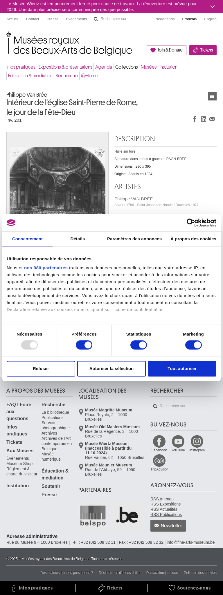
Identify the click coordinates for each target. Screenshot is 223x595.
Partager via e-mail (212, 119)
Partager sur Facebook (194, 119)
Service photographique (56, 425)
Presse (52, 19)
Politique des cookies (200, 573)
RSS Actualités (163, 509)
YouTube (178, 450)
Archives (49, 433)
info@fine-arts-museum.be (191, 542)
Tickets (206, 50)
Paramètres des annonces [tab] (134, 238)
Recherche (67, 75)
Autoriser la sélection (111, 368)
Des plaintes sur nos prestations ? (66, 573)
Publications (53, 417)
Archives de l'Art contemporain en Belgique (57, 443)
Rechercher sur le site (95, 19)
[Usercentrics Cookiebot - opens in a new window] (191, 222)
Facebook (159, 450)
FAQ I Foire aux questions (18, 411)
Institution (168, 67)
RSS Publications (166, 514)
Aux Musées (19, 450)
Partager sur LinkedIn (203, 119)
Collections (126, 67)
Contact (32, 19)
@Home (89, 75)
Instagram (197, 450)
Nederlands (165, 19)
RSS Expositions (165, 504)
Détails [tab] (77, 238)
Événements (76, 19)
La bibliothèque (55, 412)
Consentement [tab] (27, 238)
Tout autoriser (182, 368)
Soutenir (51, 486)
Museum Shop (19, 463)
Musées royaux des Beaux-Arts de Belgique (6, 37)
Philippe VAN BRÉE (156, 201)
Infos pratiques (20, 67)
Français (189, 19)
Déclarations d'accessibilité (120, 573)
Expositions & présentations (65, 67)
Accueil (12, 19)
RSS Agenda (162, 499)
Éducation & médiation (30, 75)
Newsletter (171, 525)
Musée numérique (51, 457)
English (210, 19)
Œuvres (212, 96)
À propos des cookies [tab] (193, 238)
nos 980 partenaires (46, 267)
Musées (149, 67)
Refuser (41, 368)
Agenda (103, 67)
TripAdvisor (159, 469)
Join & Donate (170, 50)
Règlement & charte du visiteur (21, 471)
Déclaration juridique (162, 573)
